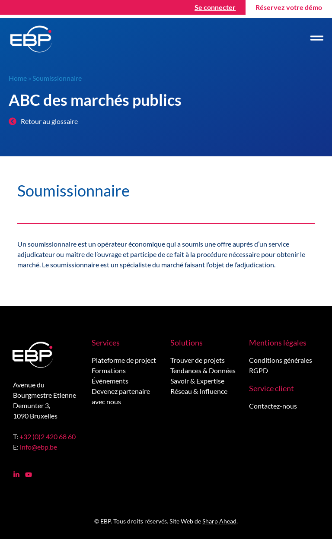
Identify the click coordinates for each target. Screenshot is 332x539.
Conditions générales (280, 360)
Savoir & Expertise (197, 381)
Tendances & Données (203, 370)
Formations (109, 370)
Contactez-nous (273, 406)
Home (18, 78)
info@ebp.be (38, 447)
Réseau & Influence (198, 391)
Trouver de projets (197, 360)
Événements (110, 381)
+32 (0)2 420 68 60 (47, 436)
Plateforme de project (124, 360)
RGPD (258, 370)
